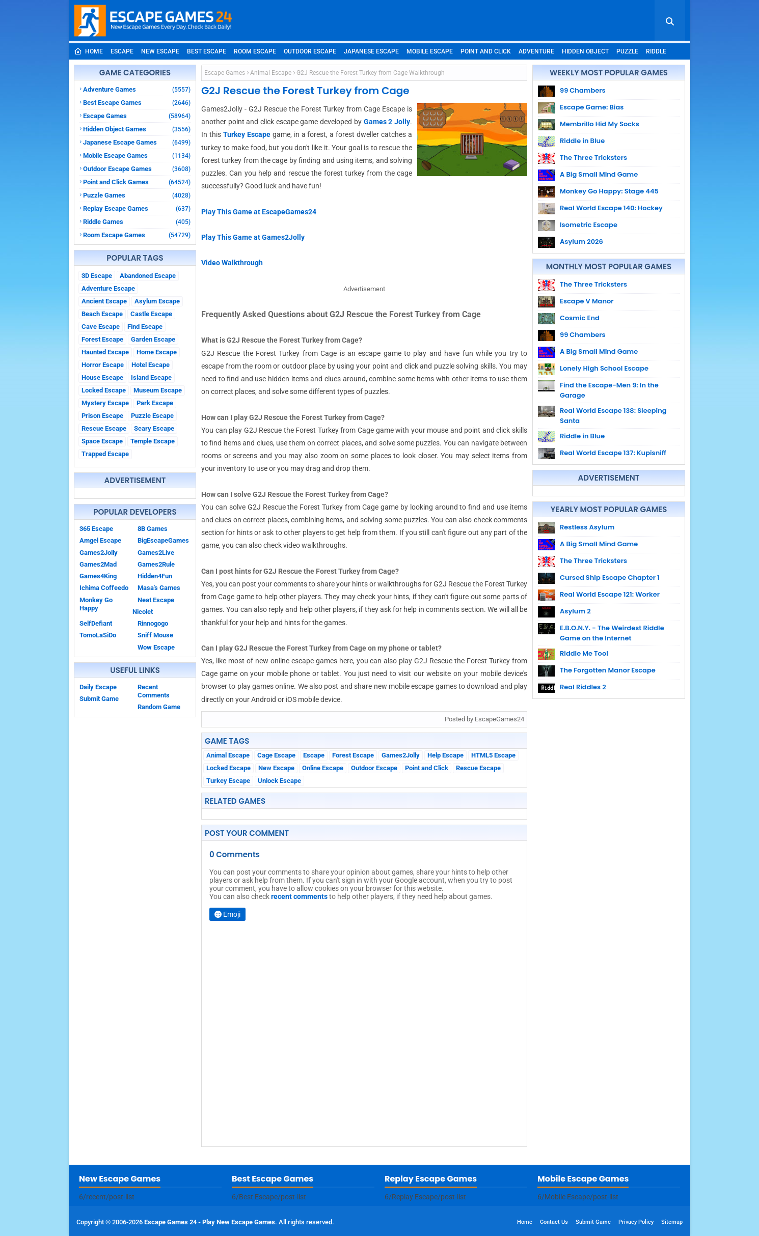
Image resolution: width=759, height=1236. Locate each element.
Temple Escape (152, 441)
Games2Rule (156, 564)
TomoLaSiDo (97, 635)
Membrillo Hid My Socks (599, 124)
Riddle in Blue (582, 141)
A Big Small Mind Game (599, 174)
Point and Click (485, 51)
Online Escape (322, 768)
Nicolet (142, 611)
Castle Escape (151, 314)
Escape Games (137, 116)
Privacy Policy (636, 1222)
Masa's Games (159, 588)
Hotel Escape (150, 365)
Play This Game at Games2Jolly (253, 237)
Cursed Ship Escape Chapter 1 (610, 577)
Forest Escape (102, 339)
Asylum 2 (575, 611)
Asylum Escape (157, 301)
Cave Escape (101, 326)
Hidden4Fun (155, 576)
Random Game (159, 707)
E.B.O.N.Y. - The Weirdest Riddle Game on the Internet (612, 633)
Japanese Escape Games (137, 142)
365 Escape (96, 528)
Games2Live (156, 552)
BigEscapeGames (163, 540)
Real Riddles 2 (583, 687)
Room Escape (255, 51)
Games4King (98, 576)
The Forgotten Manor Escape (608, 670)
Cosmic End (580, 318)
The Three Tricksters (593, 157)
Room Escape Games (137, 235)
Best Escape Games (137, 102)
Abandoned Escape (148, 275)
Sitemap (672, 1222)
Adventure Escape (108, 288)
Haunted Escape (105, 352)
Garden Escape (153, 339)
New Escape (160, 51)
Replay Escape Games (137, 208)
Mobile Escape (429, 51)
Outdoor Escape (310, 51)
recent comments (299, 896)
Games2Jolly (98, 552)
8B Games (153, 528)
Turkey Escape (246, 134)
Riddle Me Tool (584, 653)
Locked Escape (104, 390)
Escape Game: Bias (592, 107)
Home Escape (157, 352)
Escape (122, 51)
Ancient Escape (104, 301)
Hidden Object (585, 51)
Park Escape (155, 403)
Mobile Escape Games (137, 155)
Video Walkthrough (232, 263)
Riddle (656, 51)
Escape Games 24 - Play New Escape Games (209, 1222)
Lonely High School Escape (604, 368)
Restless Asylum (587, 527)
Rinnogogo (153, 623)
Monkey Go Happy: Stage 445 (609, 191)
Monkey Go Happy (96, 604)
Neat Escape (156, 600)
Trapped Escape (105, 454)
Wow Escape (156, 647)
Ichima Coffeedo (103, 588)
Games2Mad (98, 564)
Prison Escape (102, 415)
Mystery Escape (105, 403)
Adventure (536, 51)
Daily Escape (98, 687)
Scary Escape (154, 428)
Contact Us (554, 1222)
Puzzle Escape (152, 415)
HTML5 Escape (493, 755)
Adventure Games (137, 89)
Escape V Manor (587, 301)
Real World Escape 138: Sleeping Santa (613, 416)
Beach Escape (102, 314)
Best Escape (206, 51)
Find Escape (144, 326)
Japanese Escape (371, 51)
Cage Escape (276, 755)
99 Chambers (583, 90)
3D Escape (97, 275)
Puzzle (627, 51)
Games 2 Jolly (387, 122)
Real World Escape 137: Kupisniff (613, 453)
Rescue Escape (104, 428)
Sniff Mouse (155, 635)
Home (88, 51)
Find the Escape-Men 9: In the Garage (609, 390)
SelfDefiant (95, 623)
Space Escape (102, 441)
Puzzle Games (137, 195)
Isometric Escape (588, 225)
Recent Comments (154, 691)
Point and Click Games (137, 182)
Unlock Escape (279, 780)
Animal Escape (270, 72)
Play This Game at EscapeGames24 (258, 212)
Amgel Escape (100, 540)
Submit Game (99, 699)
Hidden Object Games (137, 129)
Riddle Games (137, 222)
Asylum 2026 (581, 241)
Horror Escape (103, 365)
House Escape (102, 377)
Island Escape (151, 377)
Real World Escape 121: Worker (610, 594)
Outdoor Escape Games (137, 169)
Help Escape (445, 755)
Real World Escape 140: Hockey (611, 208)
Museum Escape (157, 390)
